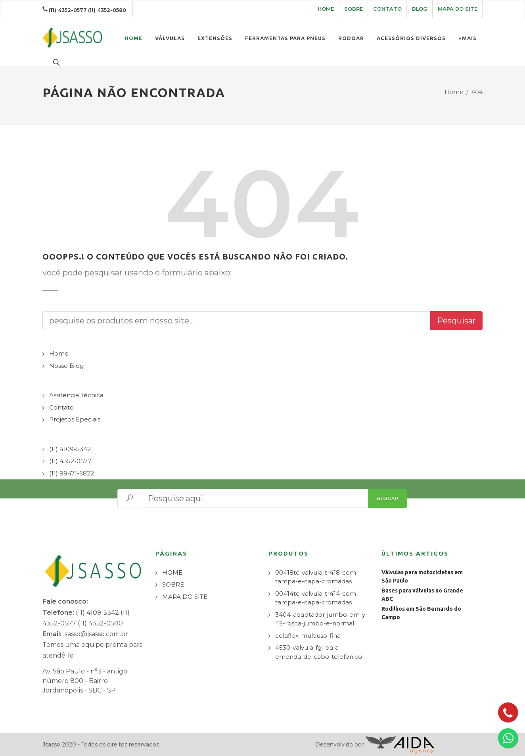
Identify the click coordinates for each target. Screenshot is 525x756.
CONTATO (387, 9)
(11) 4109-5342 (70, 449)
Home (454, 92)
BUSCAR (388, 498)
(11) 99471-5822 (71, 473)
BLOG (419, 9)
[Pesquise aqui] (255, 498)
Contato (61, 407)
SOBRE (353, 9)
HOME (326, 9)
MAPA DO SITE (457, 9)
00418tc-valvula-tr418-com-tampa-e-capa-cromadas (316, 577)
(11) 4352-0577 (68, 10)
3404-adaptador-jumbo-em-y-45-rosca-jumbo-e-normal (321, 619)
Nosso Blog (66, 365)
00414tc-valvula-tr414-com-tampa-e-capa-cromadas (316, 598)
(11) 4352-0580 (107, 10)
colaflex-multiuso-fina (308, 635)
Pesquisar (456, 320)
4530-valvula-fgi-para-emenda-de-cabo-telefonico (318, 652)
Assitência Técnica (76, 395)
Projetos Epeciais (74, 419)
